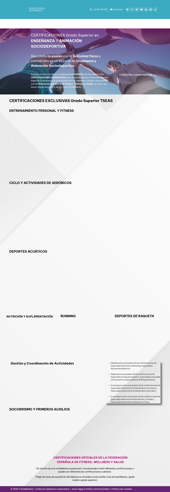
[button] (12, 142)
